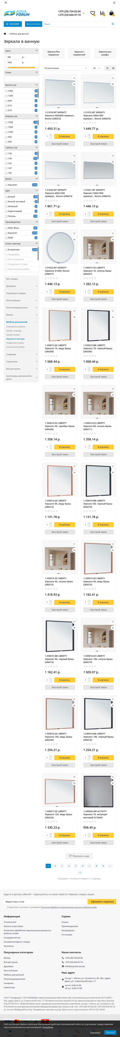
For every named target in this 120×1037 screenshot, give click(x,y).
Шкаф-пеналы (13, 334)
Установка (67, 934)
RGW (10, 237)
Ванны (22, 314)
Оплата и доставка (13, 926)
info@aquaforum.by (75, 966)
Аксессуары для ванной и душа (22, 377)
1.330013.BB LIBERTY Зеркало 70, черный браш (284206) (97, 348)
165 (10, 172)
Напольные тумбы (15, 346)
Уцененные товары (16, 293)
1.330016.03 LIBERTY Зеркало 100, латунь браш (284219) (98, 659)
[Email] (46, 901)
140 (10, 158)
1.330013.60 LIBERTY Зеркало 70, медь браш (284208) (58, 348)
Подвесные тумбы (15, 342)
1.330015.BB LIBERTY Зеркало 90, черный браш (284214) (59, 659)
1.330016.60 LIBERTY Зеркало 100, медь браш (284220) (58, 736)
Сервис (66, 916)
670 (10, 110)
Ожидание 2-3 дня (18, 264)
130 (10, 153)
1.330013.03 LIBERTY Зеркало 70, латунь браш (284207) (97, 270)
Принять (110, 1032)
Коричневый (15, 211)
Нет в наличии (16, 259)
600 (10, 100)
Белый (11, 196)
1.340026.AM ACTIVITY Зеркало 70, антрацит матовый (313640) (95, 814)
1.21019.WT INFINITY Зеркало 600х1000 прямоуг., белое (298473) (97, 115)
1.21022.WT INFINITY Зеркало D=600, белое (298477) (57, 270)
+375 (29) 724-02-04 (74, 957)
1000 (10, 90)
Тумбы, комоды (14, 330)
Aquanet (12, 184)
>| (80, 872)
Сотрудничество (12, 937)
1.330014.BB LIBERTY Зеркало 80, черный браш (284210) (97, 503)
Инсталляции (22, 300)
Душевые (22, 286)
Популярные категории (18, 952)
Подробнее (47, 1027)
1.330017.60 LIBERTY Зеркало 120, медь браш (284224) (58, 814)
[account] (114, 2)
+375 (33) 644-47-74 (74, 962)
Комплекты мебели (15, 326)
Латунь (12, 216)
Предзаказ (13, 254)
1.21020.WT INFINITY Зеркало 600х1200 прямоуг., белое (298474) (58, 193)
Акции (65, 922)
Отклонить (95, 1032)
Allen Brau (13, 227)
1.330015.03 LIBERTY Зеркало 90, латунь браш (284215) (59, 581)
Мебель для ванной (19, 33)
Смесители (22, 361)
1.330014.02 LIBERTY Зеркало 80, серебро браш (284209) (60, 426)
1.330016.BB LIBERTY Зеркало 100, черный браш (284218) (98, 736)
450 (10, 136)
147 (10, 168)
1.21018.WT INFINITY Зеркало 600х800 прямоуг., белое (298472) (60, 115)
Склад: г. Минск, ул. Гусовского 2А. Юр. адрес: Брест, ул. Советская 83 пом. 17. (88, 980)
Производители (70, 926)
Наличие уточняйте (18, 269)
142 (10, 163)
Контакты (9, 946)
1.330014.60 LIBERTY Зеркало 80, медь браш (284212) (58, 503)
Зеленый (13, 206)
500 (10, 141)
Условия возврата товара (17, 941)
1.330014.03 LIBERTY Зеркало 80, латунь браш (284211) (97, 426)
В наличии (14, 249)
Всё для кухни (22, 368)
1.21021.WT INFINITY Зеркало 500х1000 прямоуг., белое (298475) (97, 193)
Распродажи (68, 930)
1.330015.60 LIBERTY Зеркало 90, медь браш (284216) (96, 581)
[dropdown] (6, 2)
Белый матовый (16, 201)
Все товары (12, 278)
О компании (10, 922)
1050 (10, 127)
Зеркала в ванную (15, 338)
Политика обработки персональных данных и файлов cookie (27, 932)
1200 (10, 95)
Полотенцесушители (22, 307)
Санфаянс (22, 354)
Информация (12, 916)
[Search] (79, 24)
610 (10, 105)
